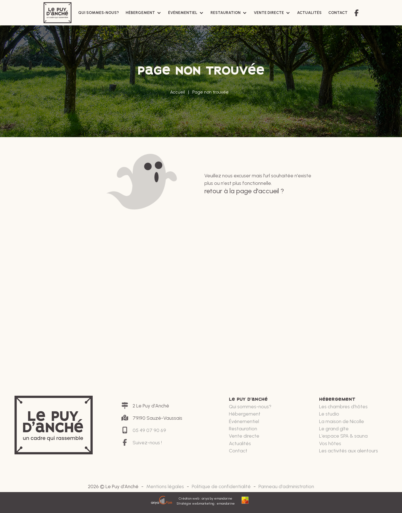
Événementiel (182, 12)
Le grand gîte (334, 428)
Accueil (177, 92)
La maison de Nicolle (341, 421)
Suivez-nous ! (147, 442)
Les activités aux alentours (348, 451)
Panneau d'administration (286, 486)
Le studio (329, 414)
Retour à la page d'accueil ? (244, 191)
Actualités (309, 12)
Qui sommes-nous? (98, 12)
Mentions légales (165, 486)
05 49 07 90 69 (149, 430)
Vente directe (269, 12)
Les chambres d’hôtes (343, 406)
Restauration (225, 12)
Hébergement (140, 12)
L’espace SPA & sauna (343, 436)
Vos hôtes (330, 443)
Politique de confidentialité (221, 486)
